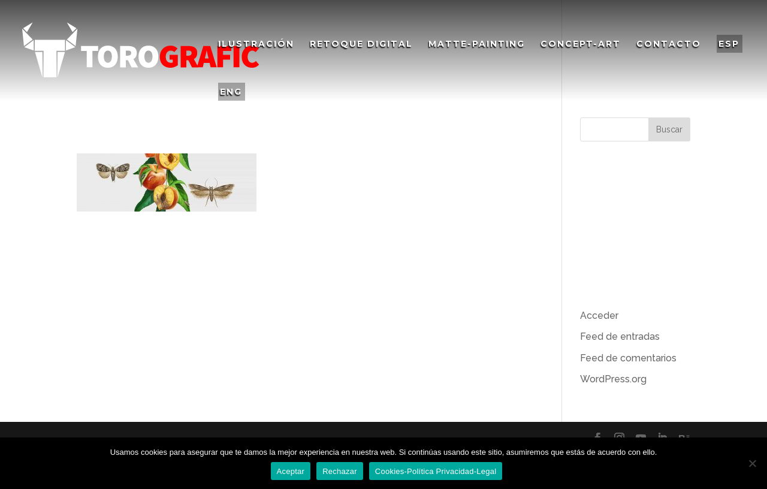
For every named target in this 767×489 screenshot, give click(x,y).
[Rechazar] (752, 463)
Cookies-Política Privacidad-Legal (436, 471)
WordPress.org (613, 379)
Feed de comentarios (628, 358)
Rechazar (339, 471)
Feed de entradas (620, 336)
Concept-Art (580, 44)
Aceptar (291, 471)
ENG (231, 91)
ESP (728, 43)
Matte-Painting (476, 44)
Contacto (668, 44)
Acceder (599, 315)
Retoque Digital (361, 44)
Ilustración (256, 44)
